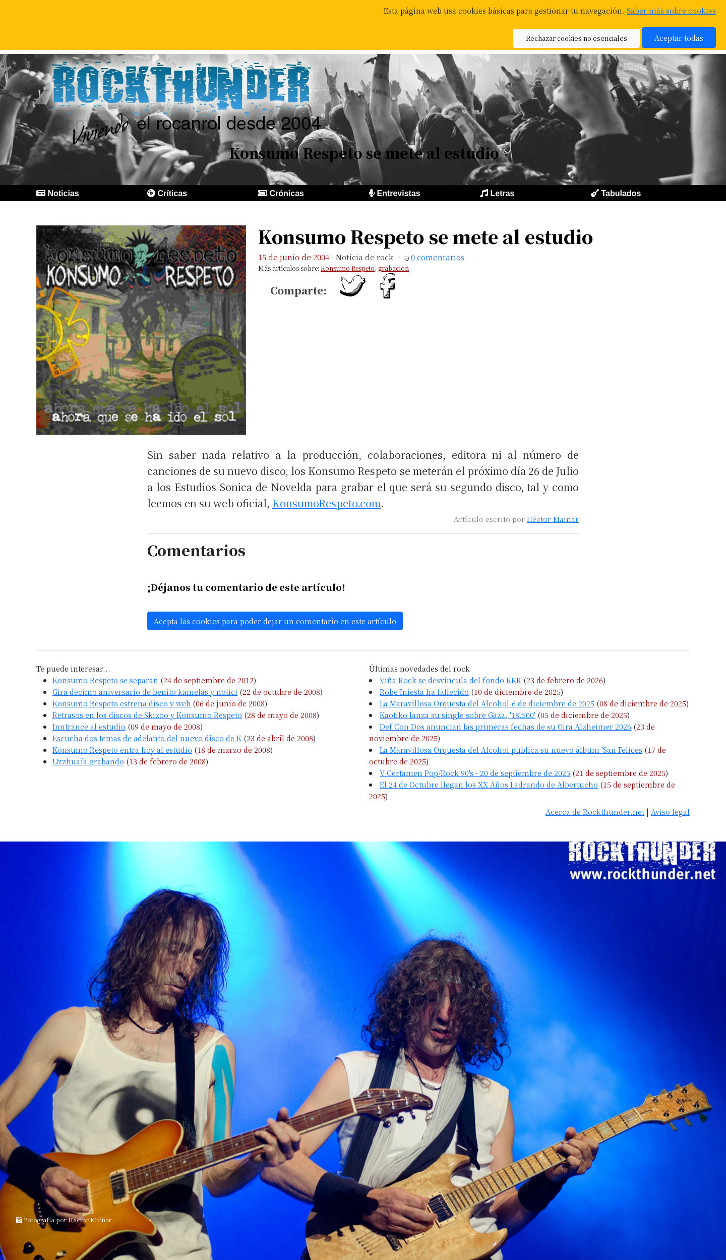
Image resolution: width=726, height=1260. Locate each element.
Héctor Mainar (553, 519)
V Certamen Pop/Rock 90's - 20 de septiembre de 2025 (475, 772)
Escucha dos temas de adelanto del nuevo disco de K (146, 738)
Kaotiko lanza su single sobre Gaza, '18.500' (457, 714)
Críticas (172, 193)
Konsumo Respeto (348, 268)
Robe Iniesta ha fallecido (424, 691)
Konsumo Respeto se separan (105, 680)
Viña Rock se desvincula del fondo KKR (450, 680)
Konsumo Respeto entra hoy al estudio (122, 749)
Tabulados (621, 193)
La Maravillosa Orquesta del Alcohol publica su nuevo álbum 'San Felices (511, 749)
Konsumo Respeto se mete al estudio (425, 236)
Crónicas (286, 193)
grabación (393, 268)
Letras (502, 193)
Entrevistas (398, 193)
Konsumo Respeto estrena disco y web (121, 703)
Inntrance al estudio (89, 726)
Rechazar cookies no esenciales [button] (576, 38)
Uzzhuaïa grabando (88, 761)
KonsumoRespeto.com (326, 503)
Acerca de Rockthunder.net (595, 811)
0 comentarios (437, 257)
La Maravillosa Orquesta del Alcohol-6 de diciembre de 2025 (487, 703)
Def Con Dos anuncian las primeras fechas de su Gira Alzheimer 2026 (505, 726)
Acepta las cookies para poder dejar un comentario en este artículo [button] (275, 621)
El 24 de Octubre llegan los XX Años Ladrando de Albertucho (489, 784)
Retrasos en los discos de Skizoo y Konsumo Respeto (147, 714)
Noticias (63, 193)
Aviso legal (670, 811)
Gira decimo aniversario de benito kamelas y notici (144, 691)
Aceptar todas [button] (678, 37)
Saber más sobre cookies (671, 10)
